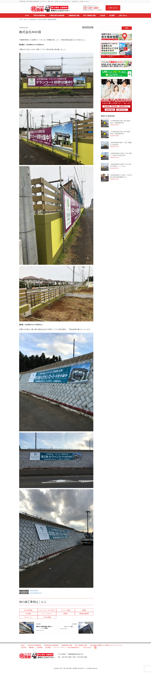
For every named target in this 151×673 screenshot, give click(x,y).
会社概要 (48, 647)
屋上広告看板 (28, 610)
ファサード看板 (65, 610)
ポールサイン (28, 617)
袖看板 (84, 610)
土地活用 (23, 647)
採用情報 (39, 647)
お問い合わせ (113, 8)
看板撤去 (31, 647)
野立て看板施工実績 (81, 645)
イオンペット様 (68, 626)
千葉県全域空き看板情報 (51, 645)
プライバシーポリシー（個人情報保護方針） (66, 647)
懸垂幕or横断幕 (87, 27)
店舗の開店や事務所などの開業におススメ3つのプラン (106, 645)
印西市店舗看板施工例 (36, 593)
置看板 (65, 613)
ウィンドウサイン (47, 613)
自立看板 (28, 613)
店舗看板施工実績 (66, 645)
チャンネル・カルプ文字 (47, 610)
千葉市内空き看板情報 (34, 645)
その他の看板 (47, 617)
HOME (23, 645)
